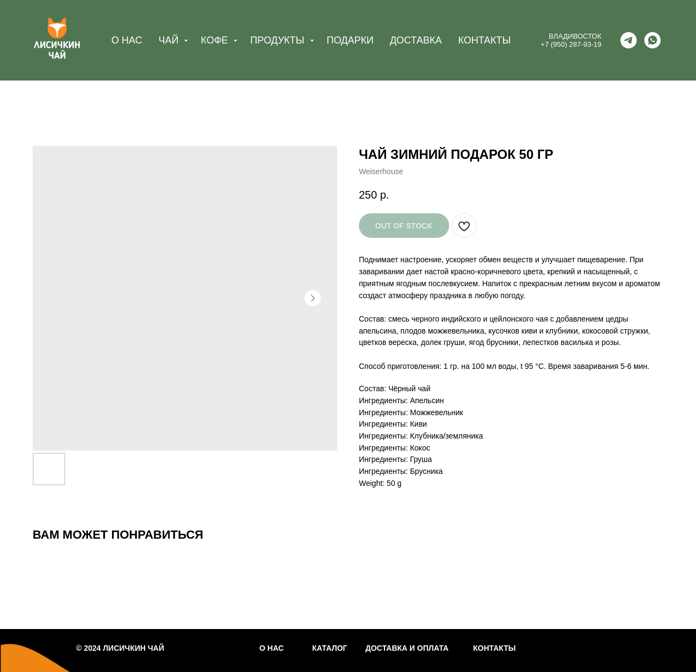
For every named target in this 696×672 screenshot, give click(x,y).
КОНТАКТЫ (484, 40)
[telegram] (628, 40)
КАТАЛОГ (329, 648)
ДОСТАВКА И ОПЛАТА (407, 648)
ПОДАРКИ (350, 40)
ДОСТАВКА (416, 40)
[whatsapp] (652, 40)
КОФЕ (216, 40)
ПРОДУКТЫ (278, 40)
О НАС (126, 40)
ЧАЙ (169, 40)
